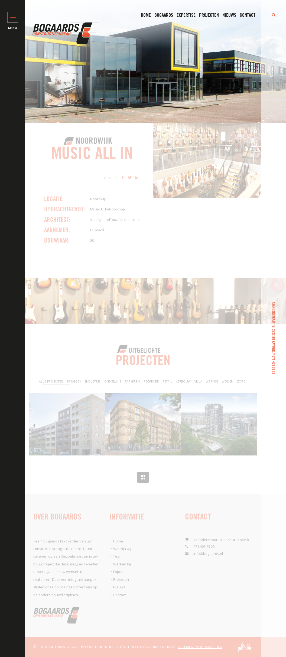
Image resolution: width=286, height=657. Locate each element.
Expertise (186, 15)
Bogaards (163, 15)
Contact (247, 15)
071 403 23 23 (273, 365)
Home (146, 15)
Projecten (209, 15)
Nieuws (229, 15)
